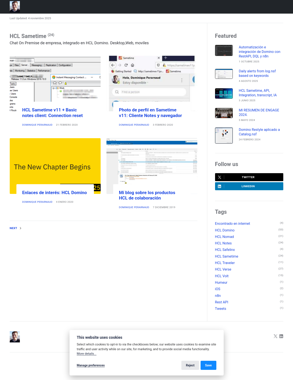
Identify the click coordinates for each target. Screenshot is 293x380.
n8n (218, 296)
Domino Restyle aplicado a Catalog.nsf (259, 132)
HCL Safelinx (225, 250)
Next (16, 228)
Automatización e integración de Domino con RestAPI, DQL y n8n (259, 51)
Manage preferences (91, 365)
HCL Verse (223, 269)
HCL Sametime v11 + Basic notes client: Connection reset (52, 112)
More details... (87, 354)
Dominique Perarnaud (37, 124)
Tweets (220, 309)
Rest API (221, 302)
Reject (190, 365)
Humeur (221, 282)
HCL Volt (222, 276)
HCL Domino (225, 230)
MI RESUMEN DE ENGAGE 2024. (259, 112)
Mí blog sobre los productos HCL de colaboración (147, 195)
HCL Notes (223, 243)
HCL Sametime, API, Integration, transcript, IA (258, 93)
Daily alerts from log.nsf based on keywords (257, 73)
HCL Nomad (224, 237)
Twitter (236, 177)
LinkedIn (236, 186)
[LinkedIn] (281, 337)
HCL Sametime (226, 256)
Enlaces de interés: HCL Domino (54, 192)
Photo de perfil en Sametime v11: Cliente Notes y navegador (150, 112)
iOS (217, 289)
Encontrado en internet (232, 224)
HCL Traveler (225, 263)
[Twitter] (275, 337)
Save (208, 365)
